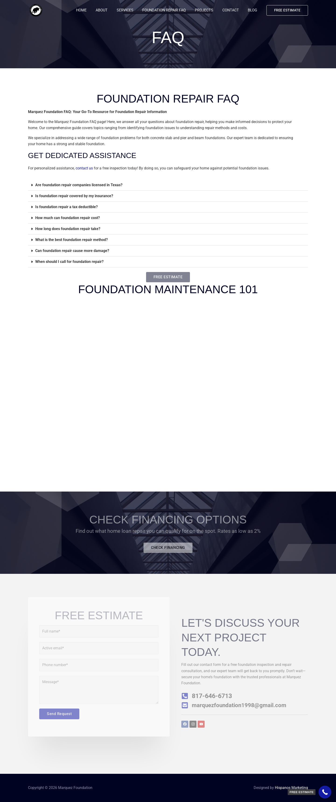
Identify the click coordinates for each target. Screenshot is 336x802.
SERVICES (132, 10)
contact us (84, 168)
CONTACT (233, 10)
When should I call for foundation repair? (69, 261)
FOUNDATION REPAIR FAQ (169, 10)
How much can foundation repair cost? (67, 218)
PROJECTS (208, 10)
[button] (287, 10)
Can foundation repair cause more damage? (72, 250)
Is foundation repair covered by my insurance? (74, 196)
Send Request (59, 714)
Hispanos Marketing (291, 787)
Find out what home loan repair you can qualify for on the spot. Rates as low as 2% (168, 531)
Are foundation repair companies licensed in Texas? (78, 185)
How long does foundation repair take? (67, 229)
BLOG (253, 10)
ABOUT (110, 10)
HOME (91, 10)
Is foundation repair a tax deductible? (66, 207)
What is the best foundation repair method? (71, 240)
